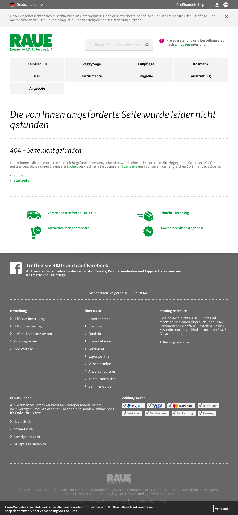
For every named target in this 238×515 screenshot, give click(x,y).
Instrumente (92, 76)
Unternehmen (99, 319)
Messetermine (99, 364)
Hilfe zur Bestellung (29, 319)
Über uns (95, 326)
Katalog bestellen (176, 342)
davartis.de (23, 422)
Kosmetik (200, 64)
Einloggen (182, 44)
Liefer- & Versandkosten (33, 334)
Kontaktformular (101, 379)
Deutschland (23, 4)
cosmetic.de (23, 429)
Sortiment (96, 349)
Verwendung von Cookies (57, 511)
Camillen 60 (37, 64)
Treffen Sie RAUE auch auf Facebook (67, 265)
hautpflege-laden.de (30, 444)
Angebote (37, 88)
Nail (37, 76)
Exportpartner (99, 356)
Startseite (129, 166)
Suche (71, 166)
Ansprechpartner (102, 371)
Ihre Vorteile (23, 349)
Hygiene (146, 76)
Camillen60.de (100, 386)
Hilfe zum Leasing (28, 326)
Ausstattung (201, 76)
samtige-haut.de (27, 437)
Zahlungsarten (25, 341)
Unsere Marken (100, 341)
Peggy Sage (92, 64)
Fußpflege (146, 64)
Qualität (94, 334)
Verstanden (223, 509)
